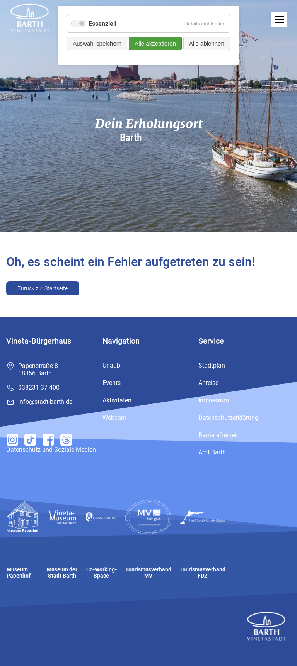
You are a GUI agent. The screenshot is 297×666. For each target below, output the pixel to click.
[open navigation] (279, 19)
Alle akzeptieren (155, 43)
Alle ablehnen (206, 43)
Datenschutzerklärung (228, 417)
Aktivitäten (116, 400)
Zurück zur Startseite (43, 288)
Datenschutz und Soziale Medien (51, 449)
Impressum (213, 400)
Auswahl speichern (97, 43)
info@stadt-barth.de (45, 401)
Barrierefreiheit (218, 435)
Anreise (208, 382)
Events (111, 382)
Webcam (114, 417)
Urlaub (111, 365)
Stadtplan (211, 365)
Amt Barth (212, 452)
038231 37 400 (39, 387)
